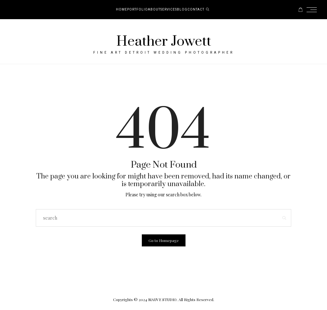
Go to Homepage (163, 240)
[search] (207, 9)
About (154, 9)
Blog (182, 9)
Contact (195, 9)
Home (121, 9)
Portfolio (137, 9)
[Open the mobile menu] (314, 9)
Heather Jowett (163, 41)
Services (168, 9)
